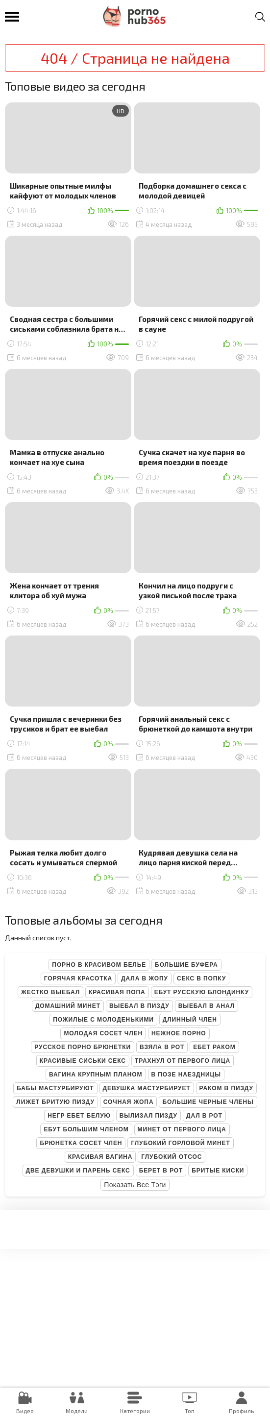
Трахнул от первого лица (182, 1060)
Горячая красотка (78, 978)
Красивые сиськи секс (83, 1060)
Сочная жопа (128, 1102)
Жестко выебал (50, 992)
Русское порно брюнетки (82, 1047)
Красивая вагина (100, 1156)
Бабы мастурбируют (55, 1088)
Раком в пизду (226, 1088)
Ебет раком (214, 1047)
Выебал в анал (206, 1005)
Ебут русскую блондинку (201, 992)
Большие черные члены (207, 1102)
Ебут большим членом (86, 1129)
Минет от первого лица (182, 1129)
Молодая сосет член (103, 1033)
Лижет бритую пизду (55, 1102)
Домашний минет (67, 1005)
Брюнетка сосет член (81, 1143)
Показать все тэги (135, 1185)
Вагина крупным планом (95, 1074)
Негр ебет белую (79, 1115)
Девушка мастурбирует (147, 1088)
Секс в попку (201, 978)
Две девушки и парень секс (78, 1170)
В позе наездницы (186, 1074)
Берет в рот (161, 1170)
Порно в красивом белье (99, 964)
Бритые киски (218, 1170)
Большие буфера (186, 964)
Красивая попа (117, 992)
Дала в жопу (144, 978)
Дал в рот (204, 1115)
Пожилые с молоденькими (103, 1019)
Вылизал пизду (148, 1115)
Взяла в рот (162, 1047)
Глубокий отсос (171, 1156)
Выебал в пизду (139, 1005)
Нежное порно (178, 1033)
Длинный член (190, 1019)
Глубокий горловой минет (180, 1143)
